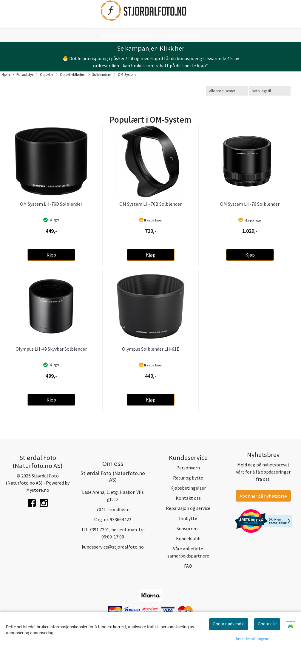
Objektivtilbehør (71, 74)
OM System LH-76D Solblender (51, 204)
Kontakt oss (188, 498)
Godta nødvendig (229, 624)
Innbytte (188, 518)
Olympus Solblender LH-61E (150, 349)
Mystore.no (37, 490)
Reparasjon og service (188, 508)
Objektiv (44, 74)
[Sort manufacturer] (227, 91)
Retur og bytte (188, 478)
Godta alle (267, 624)
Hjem (5, 74)
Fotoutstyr (23, 74)
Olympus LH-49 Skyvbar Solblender (51, 349)
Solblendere (99, 74)
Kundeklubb (188, 538)
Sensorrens (188, 528)
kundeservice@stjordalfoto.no (113, 547)
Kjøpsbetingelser (188, 488)
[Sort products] (270, 91)
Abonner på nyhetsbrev (263, 496)
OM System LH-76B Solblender (150, 204)
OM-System (125, 74)
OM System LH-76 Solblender (250, 204)
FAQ (188, 566)
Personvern (188, 468)
